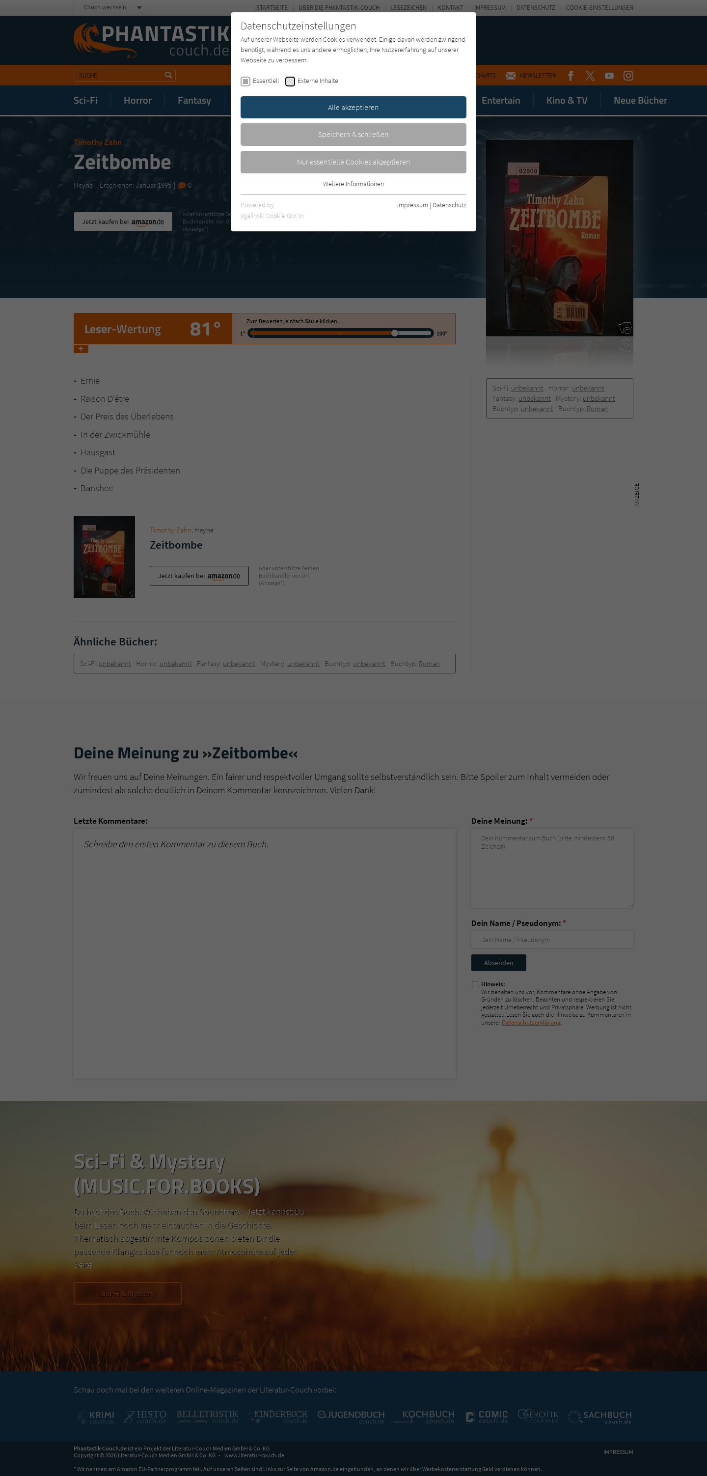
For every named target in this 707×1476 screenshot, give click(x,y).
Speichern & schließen (353, 134)
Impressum (412, 204)
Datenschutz (449, 204)
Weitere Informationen (353, 183)
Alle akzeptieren (353, 107)
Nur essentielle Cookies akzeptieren (353, 162)
